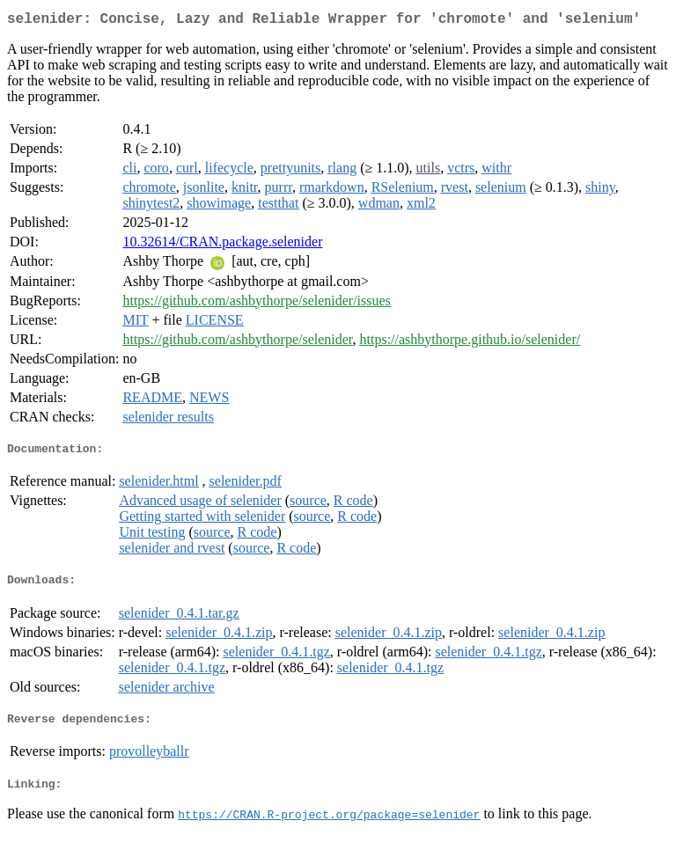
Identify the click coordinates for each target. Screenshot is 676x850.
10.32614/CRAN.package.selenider (222, 245)
